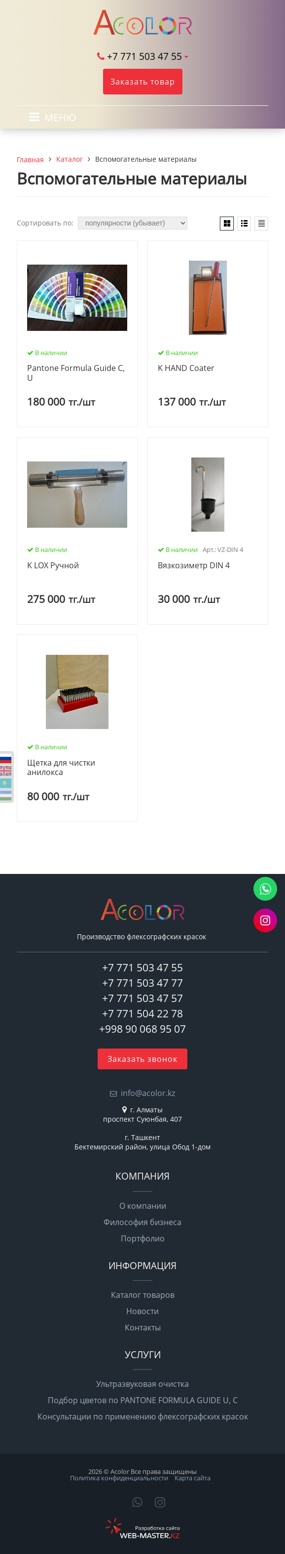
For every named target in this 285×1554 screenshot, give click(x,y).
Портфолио (143, 1238)
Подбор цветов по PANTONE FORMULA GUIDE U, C (143, 1400)
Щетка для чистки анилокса (61, 767)
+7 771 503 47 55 (144, 56)
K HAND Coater (186, 368)
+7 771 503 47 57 (142, 998)
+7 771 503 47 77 (142, 983)
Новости (142, 1311)
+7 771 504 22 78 (142, 1013)
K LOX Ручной (53, 566)
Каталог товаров (143, 1295)
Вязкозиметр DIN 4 (194, 566)
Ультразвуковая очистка (142, 1384)
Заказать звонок (142, 1058)
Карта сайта (193, 1477)
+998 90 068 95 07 (142, 1029)
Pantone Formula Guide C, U (76, 373)
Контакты (143, 1327)
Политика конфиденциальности (119, 1477)
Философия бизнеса (142, 1222)
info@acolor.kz (148, 1093)
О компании (142, 1206)
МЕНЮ (60, 117)
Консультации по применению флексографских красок (142, 1416)
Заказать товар (142, 81)
